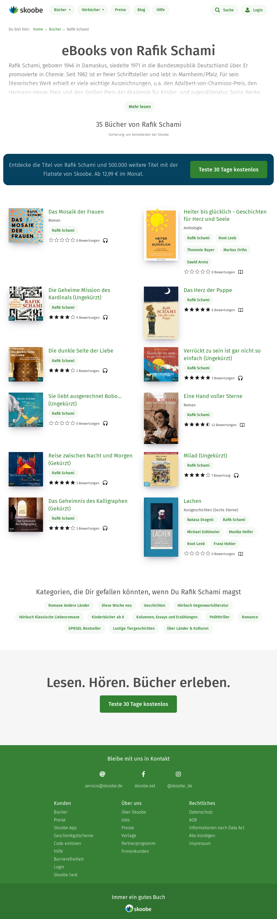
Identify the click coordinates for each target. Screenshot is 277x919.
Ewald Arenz (197, 262)
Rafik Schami (63, 230)
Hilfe (161, 10)
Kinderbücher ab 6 (108, 617)
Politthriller (220, 617)
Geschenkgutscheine (73, 835)
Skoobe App (65, 827)
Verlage (128, 835)
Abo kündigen (202, 835)
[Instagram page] (180, 779)
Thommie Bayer (201, 250)
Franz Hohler (225, 544)
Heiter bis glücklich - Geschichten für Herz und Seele (225, 215)
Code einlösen (67, 843)
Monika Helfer (241, 532)
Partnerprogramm (138, 843)
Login (254, 9)
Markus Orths (235, 250)
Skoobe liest (65, 874)
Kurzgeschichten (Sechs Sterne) (211, 510)
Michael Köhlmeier (203, 532)
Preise (120, 10)
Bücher (61, 10)
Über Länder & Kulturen (188, 628)
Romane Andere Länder (69, 605)
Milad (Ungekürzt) (205, 455)
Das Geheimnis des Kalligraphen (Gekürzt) (88, 505)
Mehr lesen (140, 106)
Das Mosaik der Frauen (76, 211)
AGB (193, 819)
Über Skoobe (133, 812)
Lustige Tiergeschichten (134, 628)
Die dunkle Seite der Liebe (80, 350)
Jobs (125, 819)
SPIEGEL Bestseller (84, 628)
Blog (141, 10)
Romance (250, 617)
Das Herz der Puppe (208, 290)
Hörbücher (91, 10)
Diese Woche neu (117, 605)
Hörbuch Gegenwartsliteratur (203, 605)
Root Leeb (227, 238)
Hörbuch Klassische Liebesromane (49, 617)
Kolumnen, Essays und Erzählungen (166, 617)
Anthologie (193, 228)
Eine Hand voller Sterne (213, 396)
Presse (127, 827)
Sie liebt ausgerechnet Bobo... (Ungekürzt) (85, 400)
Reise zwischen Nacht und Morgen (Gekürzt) (90, 459)
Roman (54, 220)
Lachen (193, 501)
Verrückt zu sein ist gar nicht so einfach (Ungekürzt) (222, 354)
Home (38, 29)
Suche (224, 9)
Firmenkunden (135, 851)
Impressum (200, 843)
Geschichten (154, 605)
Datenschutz (201, 812)
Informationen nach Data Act (216, 827)
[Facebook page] (145, 779)
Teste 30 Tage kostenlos (229, 169)
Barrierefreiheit (69, 859)
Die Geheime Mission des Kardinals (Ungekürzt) (79, 294)
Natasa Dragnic (200, 519)
